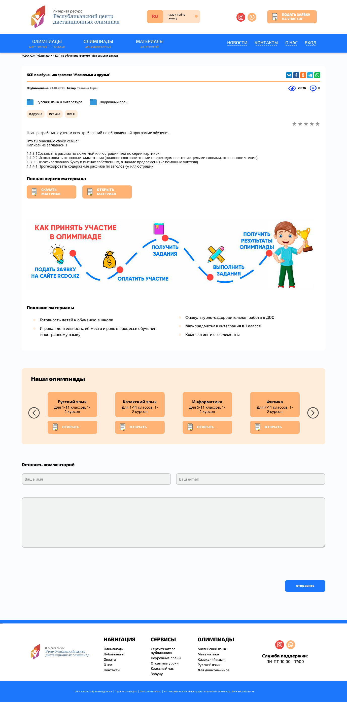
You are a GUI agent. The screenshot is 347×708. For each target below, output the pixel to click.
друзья (36, 114)
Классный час (162, 668)
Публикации (44, 55)
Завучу (157, 674)
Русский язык (209, 664)
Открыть (65, 427)
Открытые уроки (165, 663)
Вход (311, 42)
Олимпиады (47, 43)
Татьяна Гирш (87, 88)
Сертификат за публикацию (163, 651)
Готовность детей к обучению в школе (76, 319)
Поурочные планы (166, 658)
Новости (237, 42)
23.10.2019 (57, 88)
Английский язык (212, 649)
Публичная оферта (126, 691)
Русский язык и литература (59, 102)
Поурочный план (113, 102)
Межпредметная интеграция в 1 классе (223, 325)
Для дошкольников (214, 670)
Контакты (266, 42)
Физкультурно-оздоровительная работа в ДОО (229, 317)
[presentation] (60, 562)
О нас (291, 42)
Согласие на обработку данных (93, 691)
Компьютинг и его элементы (212, 334)
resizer (2, 623)
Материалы (149, 43)
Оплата (110, 659)
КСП (72, 114)
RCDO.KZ (27, 55)
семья (55, 114)
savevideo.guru (1, 623)
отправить (305, 585)
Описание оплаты (150, 691)
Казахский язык (211, 659)
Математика (208, 654)
